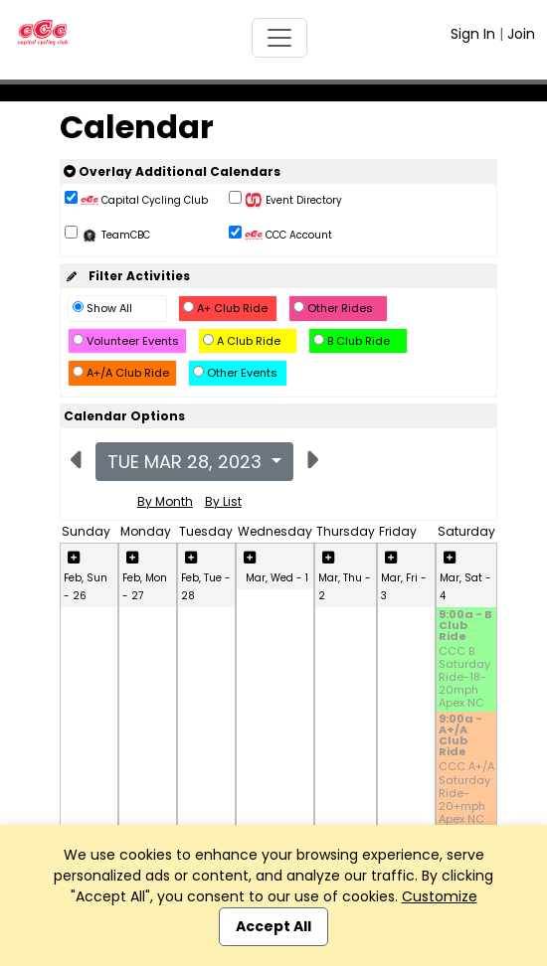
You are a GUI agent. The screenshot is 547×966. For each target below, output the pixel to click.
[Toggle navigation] (279, 38)
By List (223, 501)
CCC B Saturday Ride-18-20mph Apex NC (464, 678)
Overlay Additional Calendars (172, 171)
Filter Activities (127, 275)
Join (521, 34)
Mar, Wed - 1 (277, 577)
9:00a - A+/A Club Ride (460, 736)
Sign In (473, 34)
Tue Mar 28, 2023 (187, 461)
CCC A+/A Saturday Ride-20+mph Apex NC (466, 793)
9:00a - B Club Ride (465, 626)
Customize (439, 896)
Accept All (273, 926)
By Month (165, 501)
